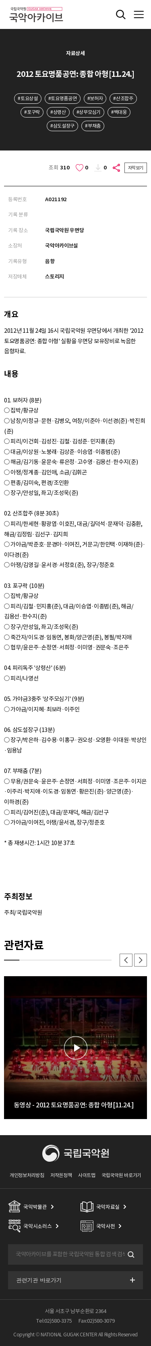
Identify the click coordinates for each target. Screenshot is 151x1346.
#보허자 (95, 98)
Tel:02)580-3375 (54, 1320)
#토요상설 (27, 98)
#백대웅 (119, 112)
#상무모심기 (89, 112)
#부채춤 (93, 126)
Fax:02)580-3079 (97, 1320)
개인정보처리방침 (27, 1175)
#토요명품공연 (62, 98)
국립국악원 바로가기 (121, 1175)
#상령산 (58, 112)
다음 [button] (140, 960)
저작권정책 (61, 1175)
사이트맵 (86, 1175)
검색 (130, 1254)
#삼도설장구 (62, 126)
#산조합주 (123, 98)
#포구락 (32, 112)
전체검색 (120, 14)
